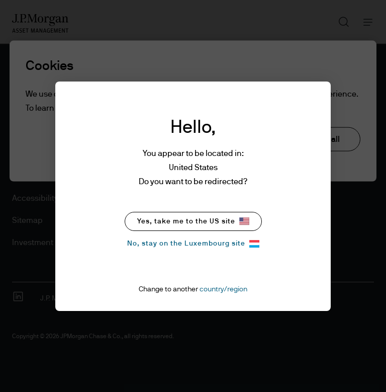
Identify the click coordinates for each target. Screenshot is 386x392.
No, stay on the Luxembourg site (193, 244)
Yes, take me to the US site (193, 221)
